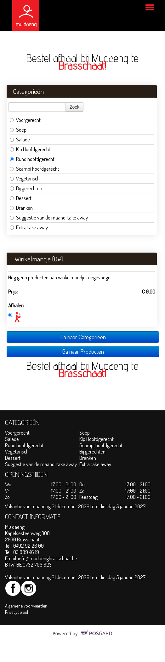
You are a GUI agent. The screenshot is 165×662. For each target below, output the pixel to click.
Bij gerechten (26, 188)
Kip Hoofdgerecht (30, 149)
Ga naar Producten (83, 351)
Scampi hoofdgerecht (34, 168)
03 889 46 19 (26, 552)
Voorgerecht (25, 120)
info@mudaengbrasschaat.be (47, 558)
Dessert (20, 198)
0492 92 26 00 (28, 545)
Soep (18, 129)
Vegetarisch (25, 178)
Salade (20, 139)
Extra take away (29, 227)
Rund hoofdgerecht (32, 159)
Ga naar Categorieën (83, 337)
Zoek (74, 107)
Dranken (21, 207)
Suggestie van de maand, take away (49, 217)
